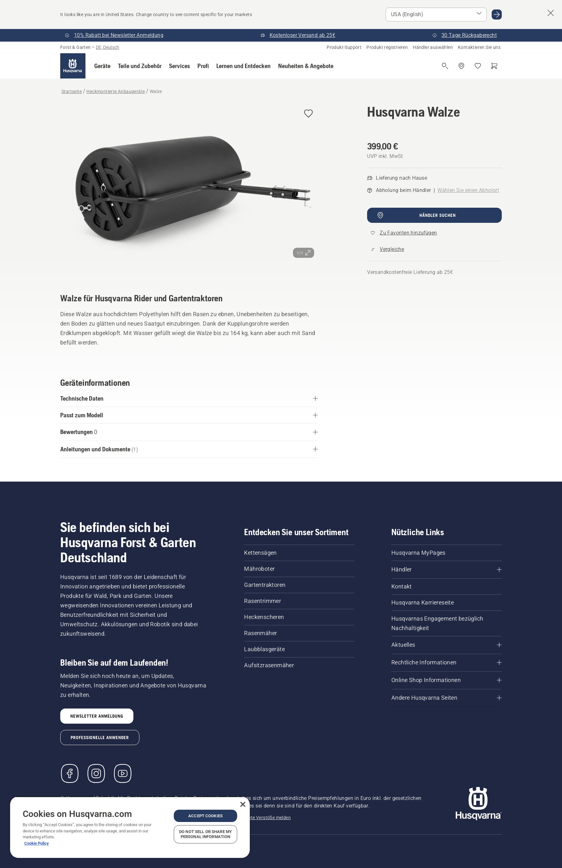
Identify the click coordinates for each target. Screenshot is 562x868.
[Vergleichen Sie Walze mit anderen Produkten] (387, 249)
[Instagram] (96, 773)
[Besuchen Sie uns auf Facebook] (69, 773)
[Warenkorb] (494, 65)
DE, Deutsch (107, 47)
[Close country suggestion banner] (551, 13)
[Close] (242, 804)
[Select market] (436, 14)
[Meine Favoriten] (477, 65)
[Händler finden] (461, 65)
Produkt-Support (344, 47)
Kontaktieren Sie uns (479, 47)
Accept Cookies (205, 815)
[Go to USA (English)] (497, 14)
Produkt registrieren (387, 47)
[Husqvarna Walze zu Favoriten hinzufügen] (308, 114)
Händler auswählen (433, 47)
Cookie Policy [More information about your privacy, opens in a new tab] (36, 843)
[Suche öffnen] (445, 65)
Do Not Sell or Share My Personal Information (205, 834)
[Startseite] (72, 65)
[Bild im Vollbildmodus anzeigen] (189, 189)
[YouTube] (122, 773)
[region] (130, 827)
